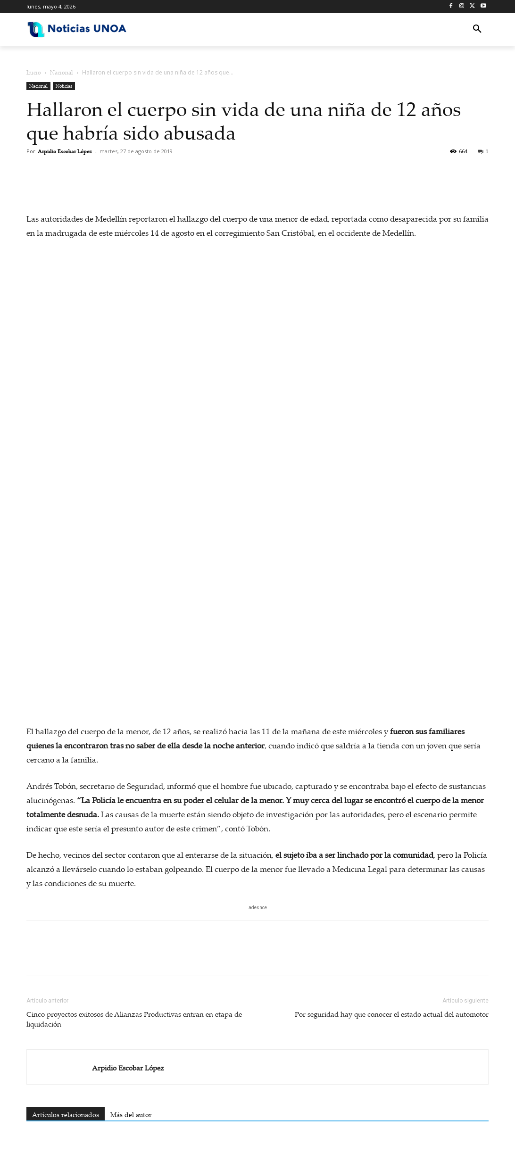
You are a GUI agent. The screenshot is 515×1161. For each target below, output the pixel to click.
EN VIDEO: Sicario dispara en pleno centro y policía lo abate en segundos (162, 827)
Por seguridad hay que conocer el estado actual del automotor (392, 631)
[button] (477, 29)
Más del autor (131, 732)
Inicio (33, 72)
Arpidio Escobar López (65, 151)
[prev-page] (32, 874)
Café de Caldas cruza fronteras (257, 817)
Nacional (61, 72)
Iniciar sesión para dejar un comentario (84, 930)
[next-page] (47, 874)
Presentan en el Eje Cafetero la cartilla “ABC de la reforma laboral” (67, 827)
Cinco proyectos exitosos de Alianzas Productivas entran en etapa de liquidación (134, 636)
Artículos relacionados (65, 732)
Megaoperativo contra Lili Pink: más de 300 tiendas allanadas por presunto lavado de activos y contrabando (345, 836)
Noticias (64, 86)
